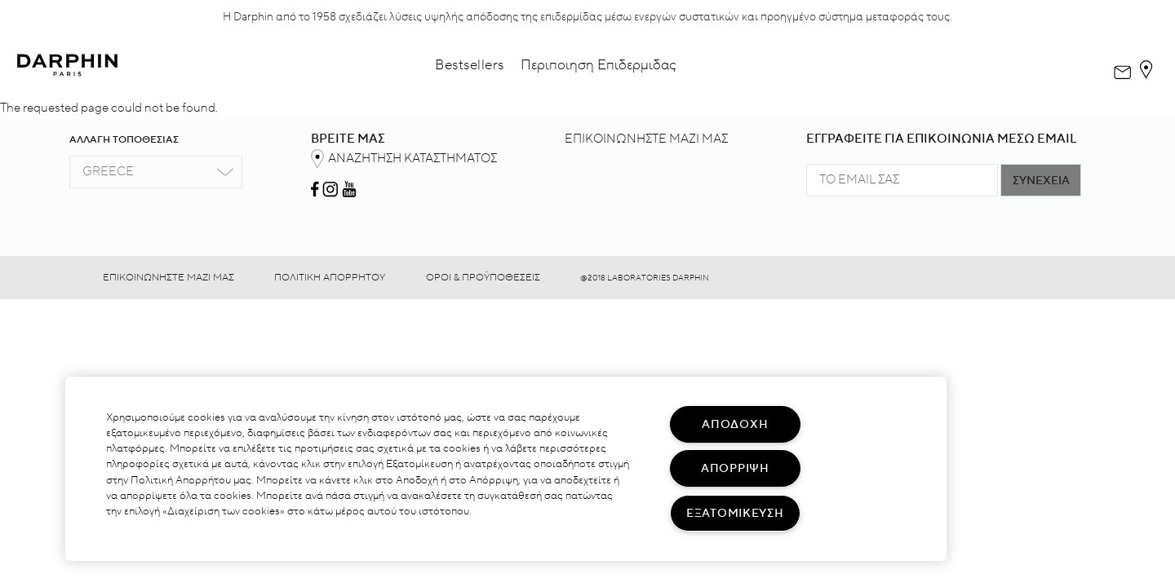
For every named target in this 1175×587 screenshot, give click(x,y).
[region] (506, 469)
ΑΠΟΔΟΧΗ (735, 424)
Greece (108, 171)
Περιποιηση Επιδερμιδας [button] (598, 65)
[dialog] (1122, 65)
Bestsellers (469, 65)
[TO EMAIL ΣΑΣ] (902, 180)
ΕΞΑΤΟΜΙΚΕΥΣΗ (735, 513)
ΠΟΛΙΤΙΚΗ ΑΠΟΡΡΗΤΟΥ (329, 277)
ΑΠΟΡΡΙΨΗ (735, 468)
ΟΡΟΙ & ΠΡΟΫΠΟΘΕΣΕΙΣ (483, 277)
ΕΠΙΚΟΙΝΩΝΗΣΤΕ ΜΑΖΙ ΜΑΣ (646, 139)
